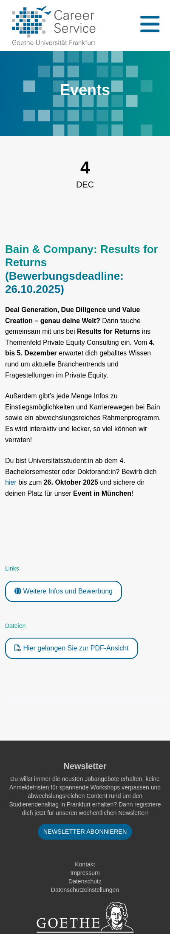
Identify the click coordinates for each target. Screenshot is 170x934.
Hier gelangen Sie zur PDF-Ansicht (71, 648)
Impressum (84, 872)
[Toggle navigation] (149, 25)
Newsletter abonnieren (85, 831)
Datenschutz (85, 881)
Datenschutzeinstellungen (85, 889)
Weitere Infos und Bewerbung (63, 591)
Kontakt (85, 864)
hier (11, 482)
